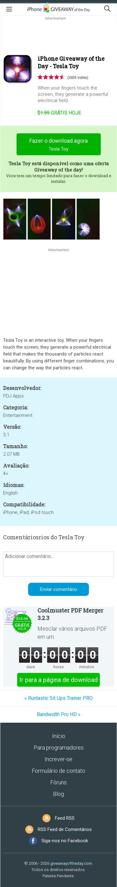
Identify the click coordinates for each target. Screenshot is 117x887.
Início (58, 736)
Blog (58, 794)
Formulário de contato (58, 770)
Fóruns (58, 782)
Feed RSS (65, 818)
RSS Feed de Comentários (65, 829)
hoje (59, 113)
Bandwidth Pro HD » (58, 714)
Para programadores (59, 747)
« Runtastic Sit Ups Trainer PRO (58, 698)
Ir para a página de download (58, 680)
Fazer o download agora (58, 145)
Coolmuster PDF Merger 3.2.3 (70, 614)
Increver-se (58, 759)
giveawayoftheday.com (71, 863)
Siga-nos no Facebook (64, 840)
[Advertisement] (58, 36)
